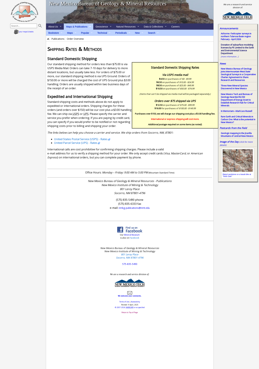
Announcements (229, 28)
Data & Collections (153, 26)
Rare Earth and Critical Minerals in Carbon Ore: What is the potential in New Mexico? (238, 119)
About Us (53, 26)
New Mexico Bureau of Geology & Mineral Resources (107, 4)
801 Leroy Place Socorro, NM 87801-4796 (129, 256)
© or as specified (130, 307)
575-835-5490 (129, 264)
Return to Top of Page (130, 312)
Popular (85, 32)
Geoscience (102, 26)
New (137, 32)
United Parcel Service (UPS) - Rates (75, 143)
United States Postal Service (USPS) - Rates (80, 139)
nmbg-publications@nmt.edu (134, 207)
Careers (175, 26)
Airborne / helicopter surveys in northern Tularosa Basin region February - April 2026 (236, 36)
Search (151, 32)
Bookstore (53, 32)
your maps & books (23, 31)
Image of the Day (229, 141)
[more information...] (230, 56)
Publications (57, 38)
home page (24, 11)
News (223, 63)
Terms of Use (124, 302)
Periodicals (121, 32)
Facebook (134, 237)
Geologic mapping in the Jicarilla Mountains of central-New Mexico (237, 134)
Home (48, 39)
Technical (102, 32)
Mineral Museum (132, 234)
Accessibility (135, 302)
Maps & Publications (76, 26)
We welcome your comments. (129, 295)
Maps (70, 32)
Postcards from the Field (233, 128)
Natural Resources (126, 26)
